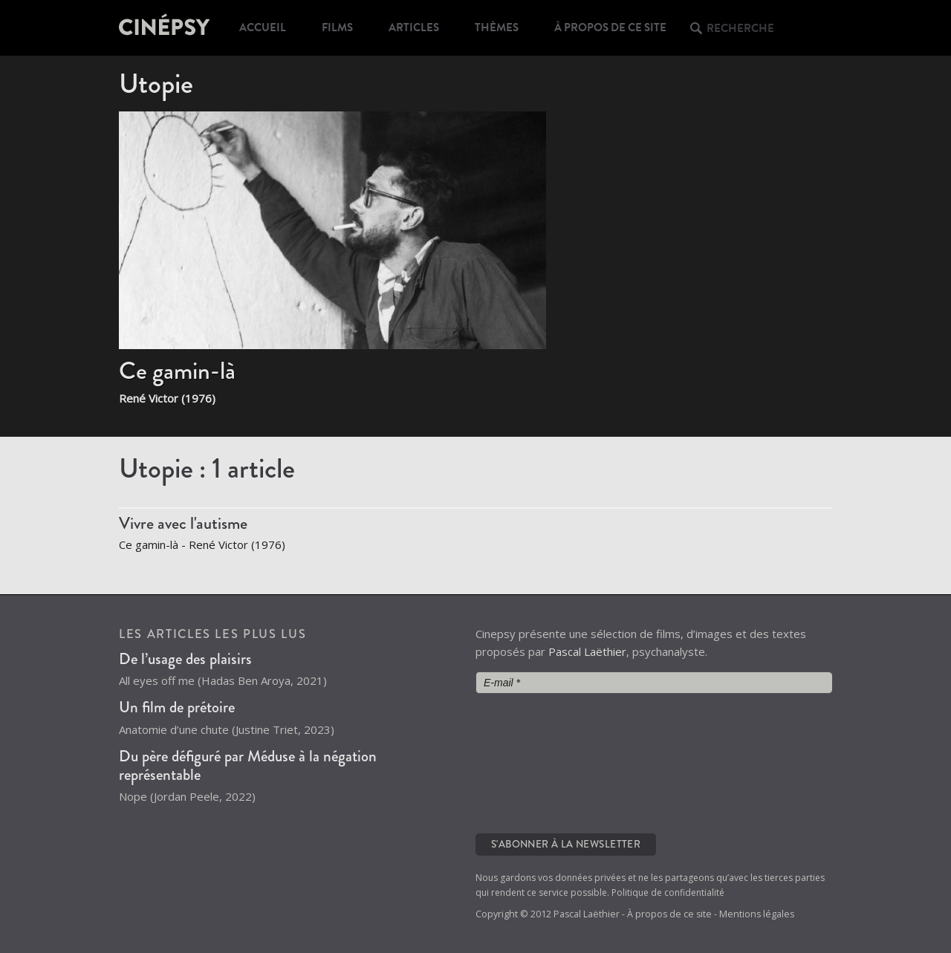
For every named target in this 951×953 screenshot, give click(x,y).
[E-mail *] (654, 682)
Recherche (740, 28)
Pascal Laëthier (587, 651)
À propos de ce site (610, 27)
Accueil (262, 27)
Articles (414, 27)
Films (337, 27)
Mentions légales (756, 914)
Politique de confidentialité (667, 892)
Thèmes (497, 27)
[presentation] (536, 762)
